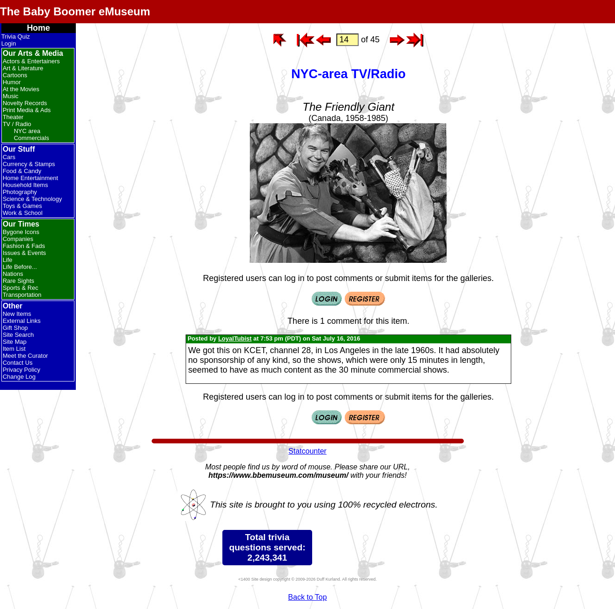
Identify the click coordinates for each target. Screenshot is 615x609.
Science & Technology (32, 198)
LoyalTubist (235, 338)
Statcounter (307, 451)
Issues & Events (24, 252)
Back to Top (307, 597)
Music (11, 96)
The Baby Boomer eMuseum (75, 11)
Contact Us (18, 362)
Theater (13, 117)
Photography (20, 191)
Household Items (25, 184)
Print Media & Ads (27, 110)
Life (8, 259)
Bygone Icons (21, 231)
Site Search (18, 334)
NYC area (27, 130)
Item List (14, 348)
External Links (22, 320)
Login (8, 43)
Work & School (23, 212)
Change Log (19, 376)
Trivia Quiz (15, 36)
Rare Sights (18, 280)
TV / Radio (17, 123)
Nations (13, 273)
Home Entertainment (30, 177)
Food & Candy (22, 170)
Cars (9, 157)
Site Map (15, 341)
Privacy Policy (21, 369)
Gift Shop (15, 327)
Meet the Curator (25, 355)
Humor (12, 82)
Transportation (22, 294)
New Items (17, 313)
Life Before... (20, 266)
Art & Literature (23, 68)
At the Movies (21, 89)
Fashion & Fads (24, 245)
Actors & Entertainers (31, 61)
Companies (18, 238)
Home (38, 28)
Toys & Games (22, 205)
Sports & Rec (21, 287)
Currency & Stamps (29, 164)
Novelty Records (25, 103)
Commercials (31, 137)
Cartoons (15, 75)
